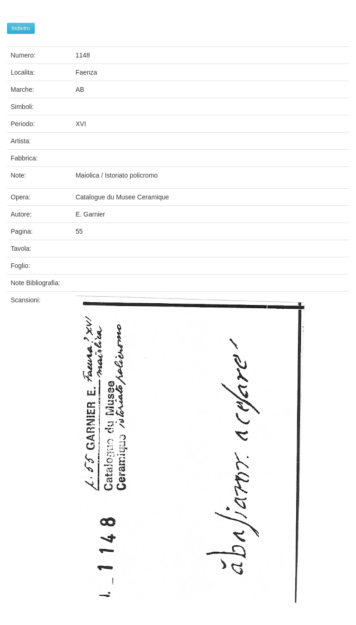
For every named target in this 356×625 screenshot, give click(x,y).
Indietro (21, 28)
